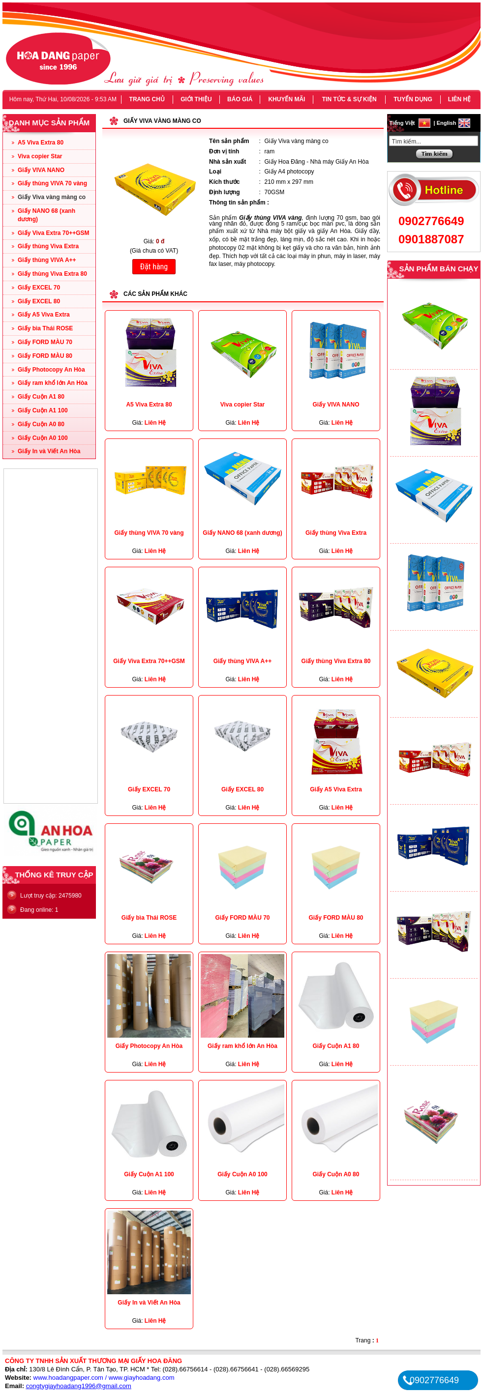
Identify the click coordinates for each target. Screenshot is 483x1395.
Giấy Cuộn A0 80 (41, 424)
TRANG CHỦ (147, 99)
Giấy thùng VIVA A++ (47, 260)
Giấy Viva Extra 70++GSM (54, 233)
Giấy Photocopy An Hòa (51, 369)
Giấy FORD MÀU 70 (45, 342)
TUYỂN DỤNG (412, 99)
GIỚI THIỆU (196, 99)
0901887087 (431, 239)
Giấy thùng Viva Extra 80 (52, 273)
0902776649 (431, 221)
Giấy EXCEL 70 (39, 287)
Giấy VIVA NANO (41, 170)
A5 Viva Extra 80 (40, 142)
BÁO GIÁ (239, 99)
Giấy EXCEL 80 (39, 301)
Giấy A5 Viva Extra (44, 314)
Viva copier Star (40, 156)
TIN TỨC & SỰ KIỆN (349, 99)
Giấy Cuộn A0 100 (43, 438)
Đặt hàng (154, 266)
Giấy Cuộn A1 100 (43, 410)
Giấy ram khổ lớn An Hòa (53, 382)
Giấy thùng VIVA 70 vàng (52, 183)
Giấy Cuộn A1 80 (41, 396)
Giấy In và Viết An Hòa (49, 451)
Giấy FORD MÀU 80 (45, 355)
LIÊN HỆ (459, 99)
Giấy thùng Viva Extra (48, 246)
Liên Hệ (155, 422)
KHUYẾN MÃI (286, 99)
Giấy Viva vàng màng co (52, 197)
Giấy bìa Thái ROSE (45, 328)
